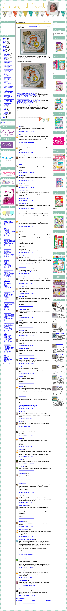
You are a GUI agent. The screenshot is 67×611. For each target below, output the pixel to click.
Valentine (6, 356)
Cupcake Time (7, 77)
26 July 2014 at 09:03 (26, 160)
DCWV (6, 247)
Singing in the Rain (8, 69)
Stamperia (6, 340)
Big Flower (6, 105)
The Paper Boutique (9, 347)
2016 (4, 49)
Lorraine (21, 429)
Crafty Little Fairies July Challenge (25, 93)
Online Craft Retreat (9, 302)
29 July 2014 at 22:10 (26, 554)
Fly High (58, 313)
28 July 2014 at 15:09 (26, 492)
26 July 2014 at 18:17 (26, 306)
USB (5, 355)
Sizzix (5, 334)
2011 (4, 117)
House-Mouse (7, 276)
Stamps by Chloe (8, 341)
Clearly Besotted (8, 236)
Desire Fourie (22, 267)
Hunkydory (6, 277)
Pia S (20, 421)
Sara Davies (7, 320)
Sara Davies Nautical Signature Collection (9, 322)
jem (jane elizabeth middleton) (26, 358)
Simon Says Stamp (9, 329)
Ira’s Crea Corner (23, 140)
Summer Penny (33, 26)
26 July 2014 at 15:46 (26, 273)
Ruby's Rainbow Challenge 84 (24, 96)
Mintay (6, 293)
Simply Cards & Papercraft (8, 332)
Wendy (20, 338)
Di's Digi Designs (8, 255)
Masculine (6, 289)
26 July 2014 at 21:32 (26, 345)
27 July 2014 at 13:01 (26, 408)
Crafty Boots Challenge (23, 99)
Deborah (21, 376)
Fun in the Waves (8, 65)
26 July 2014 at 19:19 (26, 327)
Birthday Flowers (8, 61)
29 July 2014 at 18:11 (26, 526)
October (6, 55)
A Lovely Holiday (8, 97)
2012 (4, 116)
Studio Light (7, 342)
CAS (5, 226)
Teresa (20, 570)
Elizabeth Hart (22, 276)
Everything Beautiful (59, 376)
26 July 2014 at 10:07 (26, 187)
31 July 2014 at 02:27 (26, 567)
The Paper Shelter (8, 348)
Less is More (7, 283)
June (5, 106)
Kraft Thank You (8, 92)
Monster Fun (7, 78)
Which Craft (7, 358)
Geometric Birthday (59, 397)
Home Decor (7, 275)
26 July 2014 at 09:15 (26, 172)
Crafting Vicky (22, 557)
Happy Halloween (8, 100)
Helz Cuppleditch (8, 274)
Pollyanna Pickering (9, 315)
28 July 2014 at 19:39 (26, 518)
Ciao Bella (6, 235)
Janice (20, 155)
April (5, 109)
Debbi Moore (7, 249)
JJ (19, 229)
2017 (4, 47)
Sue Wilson (7, 344)
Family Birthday (8, 265)
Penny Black (7, 309)
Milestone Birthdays (9, 291)
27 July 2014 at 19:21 (26, 435)
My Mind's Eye (8, 295)
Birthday (6, 224)
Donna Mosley (22, 309)
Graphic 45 (7, 272)
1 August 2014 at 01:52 (27, 585)
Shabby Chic (7, 326)
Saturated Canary (8, 325)
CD (5, 228)
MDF (5, 284)
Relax (5, 82)
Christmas (6, 234)
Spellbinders (7, 336)
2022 (5, 41)
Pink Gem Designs (8, 310)
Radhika (21, 183)
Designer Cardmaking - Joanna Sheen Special (7, 252)
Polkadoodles (7, 313)
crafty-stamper (22, 203)
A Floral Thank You (59, 345)
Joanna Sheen (7, 278)
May (5, 108)
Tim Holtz (6, 349)
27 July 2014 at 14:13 (26, 418)
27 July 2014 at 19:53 (26, 456)
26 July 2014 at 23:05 (26, 355)
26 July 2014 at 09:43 (26, 180)
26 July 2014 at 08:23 (26, 131)
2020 (5, 43)
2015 (4, 50)
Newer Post (19, 600)
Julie (20, 495)
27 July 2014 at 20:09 (26, 463)
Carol (20, 459)
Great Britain (7, 62)
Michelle (21, 175)
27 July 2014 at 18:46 (26, 426)
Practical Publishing (9, 316)
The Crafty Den (23, 411)
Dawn (20, 438)
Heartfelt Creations (9, 273)
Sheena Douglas (8, 328)
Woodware (6, 360)
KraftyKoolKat (22, 483)
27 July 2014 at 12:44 (26, 393)
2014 (4, 51)
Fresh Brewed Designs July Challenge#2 (27, 94)
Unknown (21, 134)
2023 (5, 39)
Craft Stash (7, 239)
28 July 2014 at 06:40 (26, 479)
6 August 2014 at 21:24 (27, 595)
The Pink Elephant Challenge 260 (25, 102)
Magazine (6, 286)
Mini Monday (7, 292)
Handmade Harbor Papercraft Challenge (27, 95)
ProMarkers (35, 116)
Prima (5, 317)
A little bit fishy (60, 333)
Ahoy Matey (7, 75)
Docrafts (6, 260)
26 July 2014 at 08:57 (26, 152)
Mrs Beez (21, 449)
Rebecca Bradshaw (23, 529)
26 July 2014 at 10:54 (26, 208)
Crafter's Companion (9, 240)
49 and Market (8, 221)
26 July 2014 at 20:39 (26, 335)
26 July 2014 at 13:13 (26, 252)
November (6, 54)
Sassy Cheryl (7, 324)
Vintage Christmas (8, 73)
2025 (5, 38)
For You (58, 365)
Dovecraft (6, 261)
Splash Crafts (7, 339)
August (6, 58)
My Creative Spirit (8, 294)
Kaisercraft (7, 281)
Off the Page (7, 300)
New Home (6, 298)
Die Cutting (7, 256)
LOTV (5, 282)
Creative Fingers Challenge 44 (24, 104)
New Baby (6, 297)
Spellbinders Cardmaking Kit (8, 338)
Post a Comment (20, 598)
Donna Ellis (22, 255)
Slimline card (7, 335)
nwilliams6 (21, 466)
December (6, 53)
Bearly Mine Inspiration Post (8, 90)
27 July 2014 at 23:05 (26, 470)
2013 (4, 114)
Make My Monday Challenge (24, 101)
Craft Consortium (8, 238)
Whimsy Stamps (8, 359)
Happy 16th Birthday (9, 101)
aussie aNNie (22, 190)
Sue (20, 126)
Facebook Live (7, 264)
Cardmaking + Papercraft (7, 230)
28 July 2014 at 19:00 (26, 502)
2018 (4, 46)
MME (5, 285)
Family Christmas (8, 266)
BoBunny (6, 225)
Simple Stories (8, 330)
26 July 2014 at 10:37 (26, 200)
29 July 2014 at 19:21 (26, 536)
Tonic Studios (7, 352)
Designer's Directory (9, 254)
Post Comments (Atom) (29, 603)
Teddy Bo (6, 346)
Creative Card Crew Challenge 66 (25, 97)
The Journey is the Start (25, 198)
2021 (4, 42)
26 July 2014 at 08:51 (26, 142)
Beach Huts (59, 386)
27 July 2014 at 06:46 (26, 363)
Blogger (11, 363)
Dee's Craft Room (23, 505)
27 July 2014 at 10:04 (26, 383)
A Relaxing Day (7, 71)
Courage (6, 81)
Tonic (5, 350)
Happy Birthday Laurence (8, 104)
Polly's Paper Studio (9, 314)
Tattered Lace (7, 345)
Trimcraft (6, 353)
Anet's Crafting (23, 580)
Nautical (6, 296)
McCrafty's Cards (23, 348)
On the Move (7, 67)
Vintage (6, 357)
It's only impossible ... (60, 303)
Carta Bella (7, 233)
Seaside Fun (7, 66)
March (6, 110)
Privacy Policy (56, 25)
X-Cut (5, 361)
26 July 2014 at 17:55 (26, 293)
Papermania (7, 308)
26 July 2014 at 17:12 (26, 283)
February (6, 112)
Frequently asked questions (8, 270)
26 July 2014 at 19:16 (26, 317)
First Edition (7, 268)
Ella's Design (22, 286)
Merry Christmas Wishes (8, 88)
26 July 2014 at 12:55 (26, 226)
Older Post (48, 600)
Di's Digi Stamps (23, 116)
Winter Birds (59, 323)
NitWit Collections (8, 299)
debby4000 (22, 473)
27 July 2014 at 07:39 (26, 373)
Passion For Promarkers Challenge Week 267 (28, 100)
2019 (4, 45)
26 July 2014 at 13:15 (26, 263)
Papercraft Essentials (6, 307)
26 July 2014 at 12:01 (26, 216)
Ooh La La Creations (9, 303)
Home (33, 600)
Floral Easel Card (8, 96)
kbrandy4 (21, 521)
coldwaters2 (22, 296)
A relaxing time (7, 63)
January (6, 113)
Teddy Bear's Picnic (9, 99)
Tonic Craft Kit (7, 351)
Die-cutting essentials (7, 258)
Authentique (7, 223)
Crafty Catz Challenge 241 (24, 103)
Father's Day (7, 267)
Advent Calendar (8, 222)
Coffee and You (60, 354)
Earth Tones (7, 93)
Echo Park (6, 263)
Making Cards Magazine (7, 288)
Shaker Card (7, 327)
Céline (20, 164)
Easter (5, 262)
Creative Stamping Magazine (8, 246)
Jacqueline (21, 330)
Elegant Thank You (8, 79)
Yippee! (5, 74)
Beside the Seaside (8, 86)
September (7, 57)
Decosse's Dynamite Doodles (26, 539)
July (5, 59)
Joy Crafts (6, 279)
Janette (21, 366)
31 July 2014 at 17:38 (26, 577)
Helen (20, 588)
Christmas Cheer (8, 70)
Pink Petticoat (7, 312)
